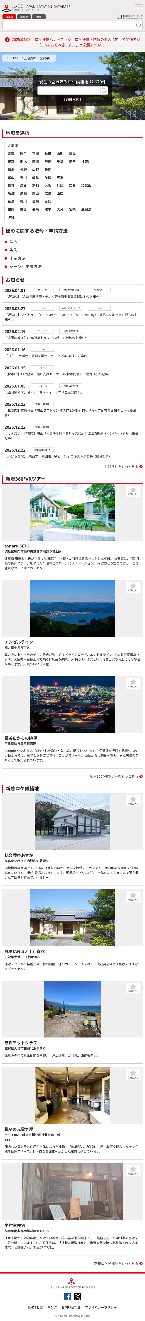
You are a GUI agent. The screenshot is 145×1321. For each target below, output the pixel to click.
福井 (11, 185)
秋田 (47, 153)
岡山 (35, 193)
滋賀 (23, 185)
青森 (11, 153)
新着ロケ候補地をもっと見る (116, 1263)
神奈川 (86, 161)
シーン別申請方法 (25, 266)
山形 (60, 153)
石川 (23, 177)
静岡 (47, 169)
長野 (23, 169)
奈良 (72, 185)
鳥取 (11, 193)
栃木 (23, 161)
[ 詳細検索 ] (72, 99)
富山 (11, 177)
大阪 (47, 185)
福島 (72, 153)
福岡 (11, 209)
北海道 (13, 145)
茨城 (35, 161)
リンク (52, 1307)
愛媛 (35, 201)
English (24, 16)
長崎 (35, 209)
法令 (13, 241)
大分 (60, 209)
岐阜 (35, 177)
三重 (60, 177)
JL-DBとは (35, 1307)
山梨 (35, 169)
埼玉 (72, 161)
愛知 (47, 177)
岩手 (23, 153)
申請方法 (17, 258)
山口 (60, 193)
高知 (47, 201)
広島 (47, 193)
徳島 (11, 201)
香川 (23, 201)
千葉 (60, 161)
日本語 (9, 16)
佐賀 (23, 209)
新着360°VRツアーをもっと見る (114, 776)
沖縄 (11, 217)
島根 (23, 193)
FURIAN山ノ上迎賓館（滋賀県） (29, 58)
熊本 (47, 209)
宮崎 (72, 209)
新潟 (11, 169)
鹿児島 (86, 209)
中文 (38, 16)
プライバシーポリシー (101, 1307)
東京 (11, 161)
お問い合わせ (71, 1307)
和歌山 (86, 185)
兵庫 (60, 185)
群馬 (47, 161)
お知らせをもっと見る (121, 466)
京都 (35, 185)
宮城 (35, 153)
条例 (13, 250)
